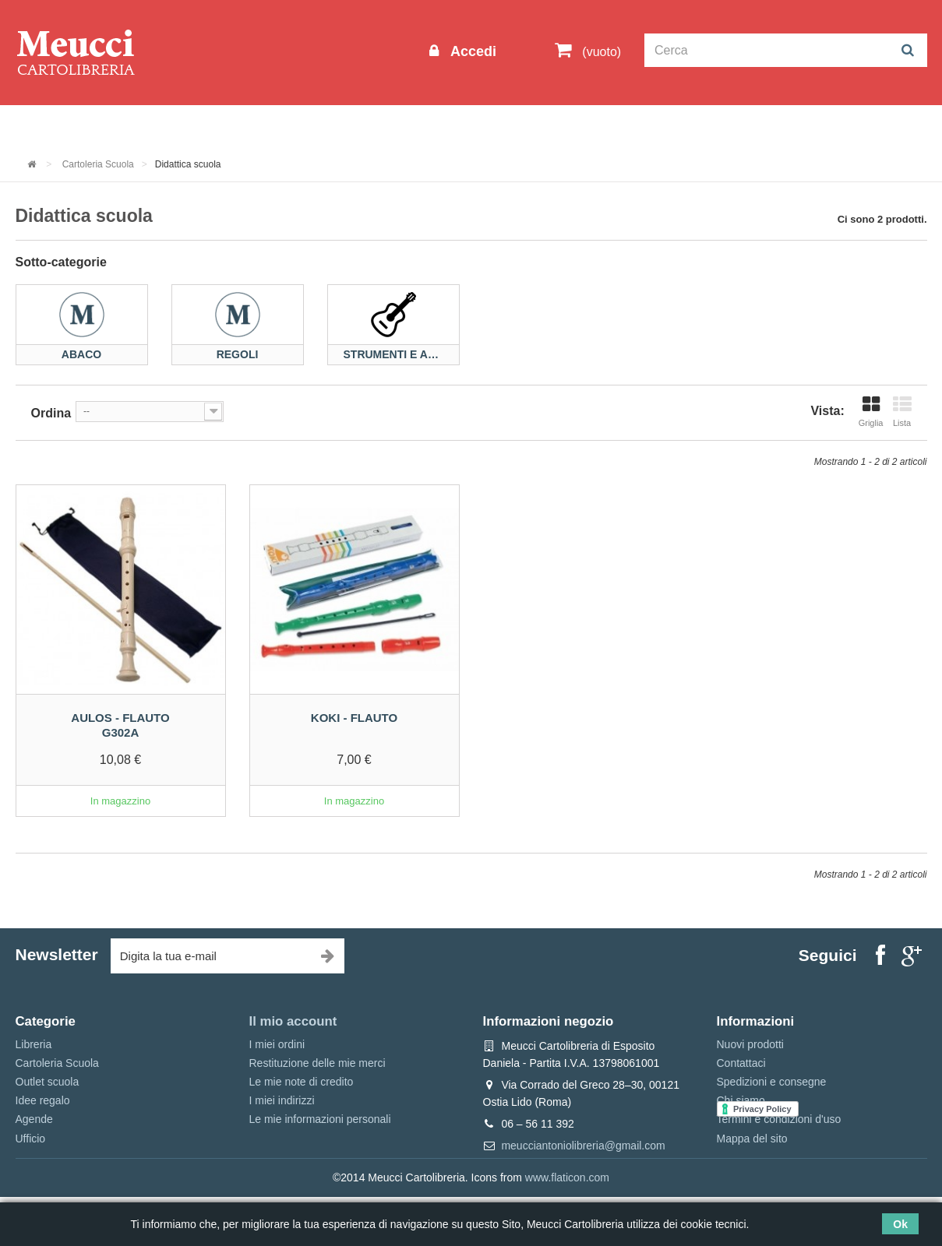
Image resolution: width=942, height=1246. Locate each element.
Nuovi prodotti (750, 1044)
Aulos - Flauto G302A (120, 725)
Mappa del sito (752, 1138)
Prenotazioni (604, 125)
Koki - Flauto (354, 717)
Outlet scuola (159, 125)
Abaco (81, 355)
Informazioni (63, 125)
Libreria (365, 125)
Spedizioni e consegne (772, 1081)
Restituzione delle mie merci (317, 1063)
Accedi (471, 51)
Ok (900, 1224)
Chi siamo (741, 1100)
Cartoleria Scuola (270, 125)
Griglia (871, 412)
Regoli (238, 355)
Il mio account (293, 1021)
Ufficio (31, 1138)
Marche (521, 125)
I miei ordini (277, 1044)
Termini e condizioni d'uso (779, 1119)
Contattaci (741, 1063)
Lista (902, 412)
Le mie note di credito (301, 1081)
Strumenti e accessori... (393, 355)
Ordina (51, 413)
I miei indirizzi (282, 1100)
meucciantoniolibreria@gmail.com (583, 1145)
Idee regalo (443, 125)
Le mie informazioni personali (320, 1119)
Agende (34, 1119)
